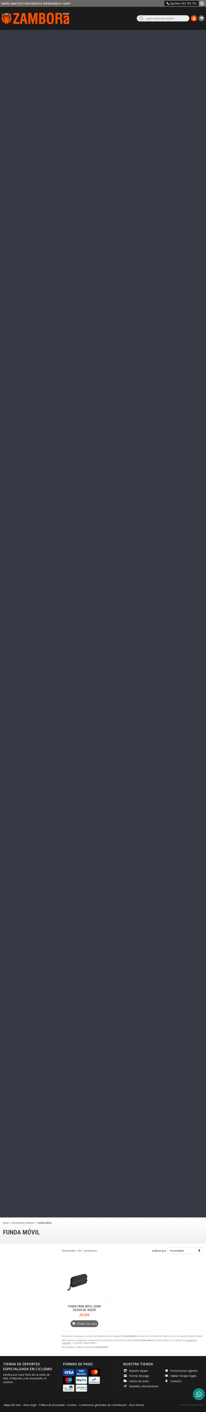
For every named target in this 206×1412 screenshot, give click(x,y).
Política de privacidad (51, 1405)
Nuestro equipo (138, 1370)
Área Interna (136, 1405)
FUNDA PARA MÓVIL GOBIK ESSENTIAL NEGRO (84, 1308)
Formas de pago (139, 1376)
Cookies (72, 1405)
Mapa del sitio (12, 1405)
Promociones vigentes (184, 1370)
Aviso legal (29, 1405)
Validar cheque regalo (183, 1376)
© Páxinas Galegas (190, 1405)
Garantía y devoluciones (143, 1386)
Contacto (176, 1381)
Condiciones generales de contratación (103, 1405)
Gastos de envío (139, 1381)
